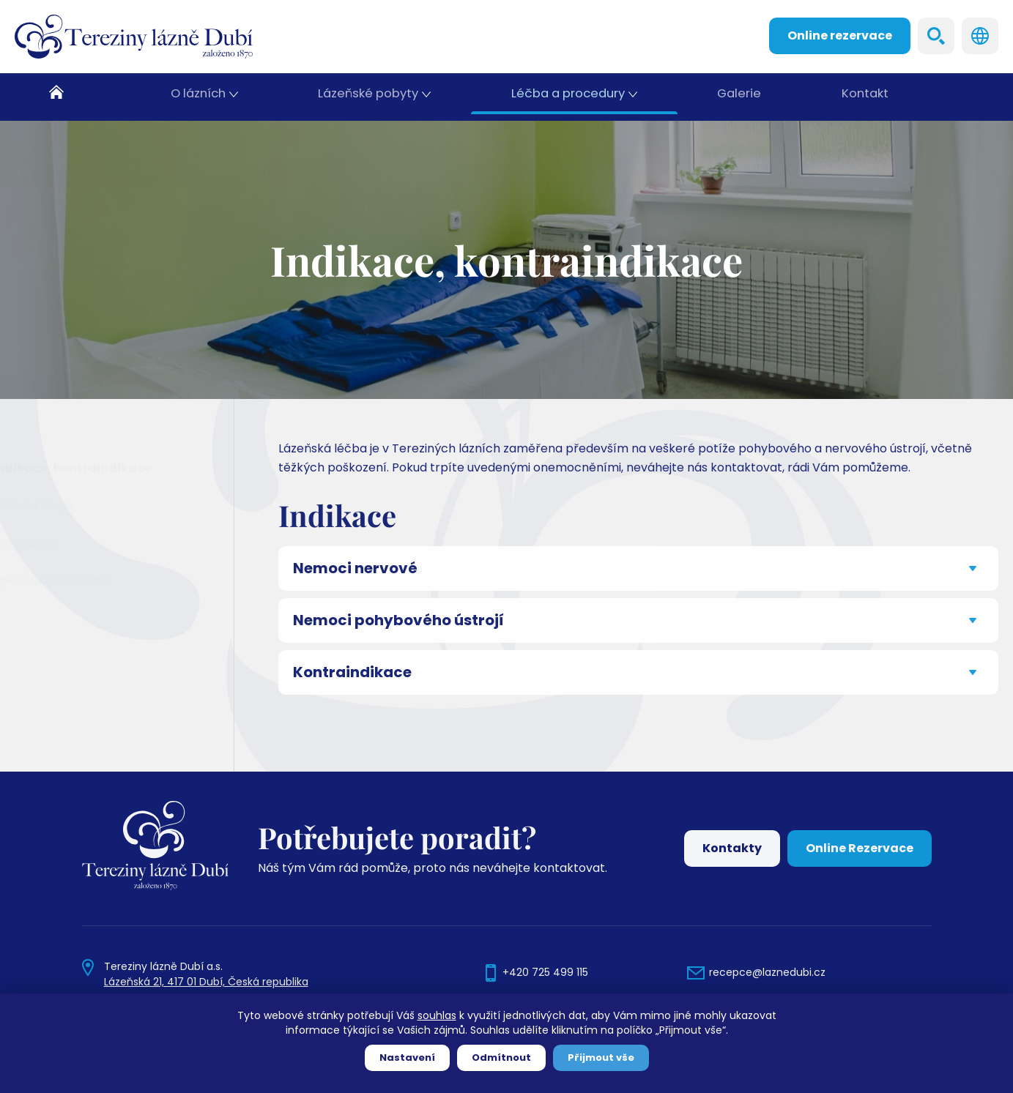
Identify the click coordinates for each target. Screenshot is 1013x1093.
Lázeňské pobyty (371, 97)
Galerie (739, 97)
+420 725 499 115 (545, 972)
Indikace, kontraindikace (108, 468)
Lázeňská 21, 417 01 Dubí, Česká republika (206, 981)
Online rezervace (839, 35)
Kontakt (866, 97)
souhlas (437, 1015)
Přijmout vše (601, 1057)
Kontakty (732, 848)
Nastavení (407, 1057)
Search (936, 36)
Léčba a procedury (568, 97)
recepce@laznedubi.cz (767, 972)
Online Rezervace (859, 848)
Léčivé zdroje (69, 505)
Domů (73, 97)
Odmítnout (501, 1057)
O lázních (200, 97)
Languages (980, 36)
